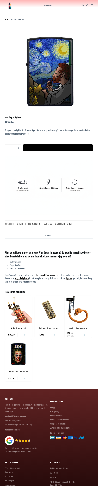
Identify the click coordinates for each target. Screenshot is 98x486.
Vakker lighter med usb (18, 328)
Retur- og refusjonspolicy (59, 420)
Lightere (69, 278)
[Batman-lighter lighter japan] (18, 353)
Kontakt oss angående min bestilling (18, 425)
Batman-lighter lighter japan (18, 372)
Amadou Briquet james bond (78, 328)
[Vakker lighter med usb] (18, 309)
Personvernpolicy (56, 416)
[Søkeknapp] (84, 5)
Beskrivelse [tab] (49, 236)
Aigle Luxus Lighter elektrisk (48, 328)
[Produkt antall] (13, 147)
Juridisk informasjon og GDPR (61, 428)
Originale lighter (64, 224)
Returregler (9, 481)
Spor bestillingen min (13, 421)
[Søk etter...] (40, 5)
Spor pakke (9, 473)
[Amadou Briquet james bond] (78, 309)
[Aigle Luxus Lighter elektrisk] (48, 309)
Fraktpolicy (54, 412)
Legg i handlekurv (58, 147)
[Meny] (92, 5)
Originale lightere (22, 278)
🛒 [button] (24, 335)
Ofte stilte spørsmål (12, 469)
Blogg (52, 408)
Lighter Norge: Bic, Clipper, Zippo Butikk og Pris (36, 224)
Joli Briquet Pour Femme (45, 275)
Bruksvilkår (9, 477)
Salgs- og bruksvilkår (58, 424)
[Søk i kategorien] (61, 5)
